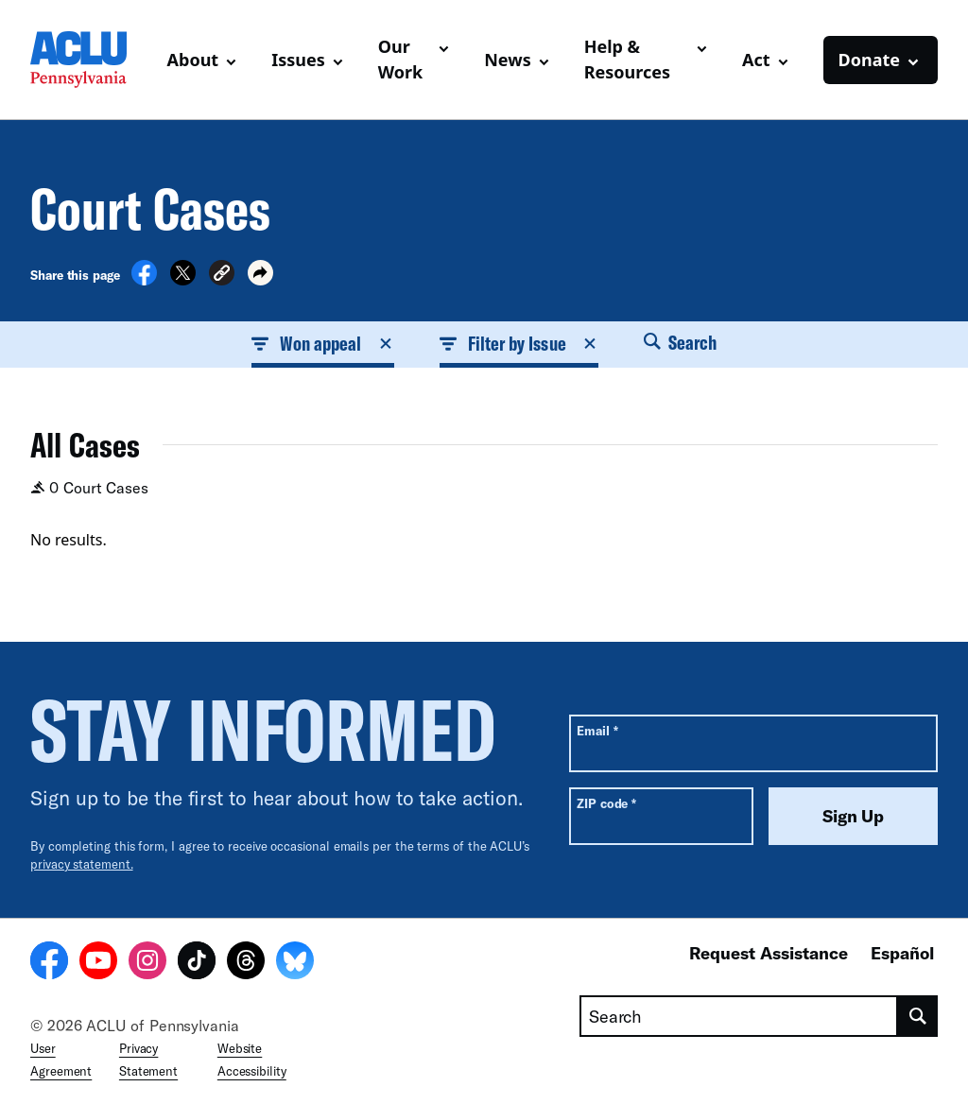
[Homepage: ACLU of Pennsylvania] (91, 59)
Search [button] (680, 342)
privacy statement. (81, 863)
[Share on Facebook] (144, 279)
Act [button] (756, 59)
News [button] (507, 59)
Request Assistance (768, 952)
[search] (918, 1016)
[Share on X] (183, 279)
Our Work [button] (401, 59)
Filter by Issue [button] (519, 343)
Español (902, 952)
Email (597, 730)
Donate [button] (869, 59)
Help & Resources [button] (627, 59)
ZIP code (606, 803)
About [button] (193, 59)
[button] (221, 275)
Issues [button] (298, 59)
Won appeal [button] (322, 343)
